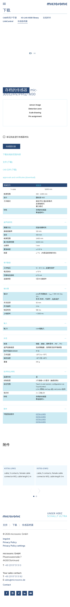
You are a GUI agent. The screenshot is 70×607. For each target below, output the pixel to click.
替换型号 (7, 185)
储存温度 (7, 358)
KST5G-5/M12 (41, 422)
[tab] (35, 222)
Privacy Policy (10, 542)
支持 (5, 525)
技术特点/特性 (9, 371)
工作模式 (7, 201)
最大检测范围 (9, 242)
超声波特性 (8, 222)
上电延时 (7, 313)
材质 (5, 343)
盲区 (5, 235)
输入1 (6, 328)
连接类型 (7, 279)
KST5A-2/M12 (41, 414)
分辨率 (6, 245)
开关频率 (7, 306)
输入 (5, 323)
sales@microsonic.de (15, 580)
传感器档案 (23, 21)
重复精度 (7, 249)
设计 (5, 197)
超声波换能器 (9, 347)
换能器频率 (8, 231)
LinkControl (8, 21)
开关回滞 (7, 302)
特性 (5, 210)
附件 (5, 409)
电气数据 (7, 262)
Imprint (6, 539)
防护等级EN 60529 (10, 351)
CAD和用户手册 (10, 17)
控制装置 (7, 380)
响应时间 (7, 310)
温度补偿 (7, 377)
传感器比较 (11, 146)
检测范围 (7, 194)
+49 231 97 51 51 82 (13, 576)
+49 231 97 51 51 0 (13, 565)
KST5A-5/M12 (41, 416)
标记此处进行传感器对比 (18, 137)
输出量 (6, 288)
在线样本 (47, 17)
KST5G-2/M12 (41, 419)
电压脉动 (7, 271)
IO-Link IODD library (30, 17)
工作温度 (7, 354)
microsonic (11, 517)
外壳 (5, 338)
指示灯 (6, 393)
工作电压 (7, 268)
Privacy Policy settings (14, 546)
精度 (5, 253)
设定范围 (7, 384)
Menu (4, 4)
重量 (5, 362)
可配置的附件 (9, 414)
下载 (14, 525)
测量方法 (7, 227)
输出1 (6, 294)
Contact (7, 585)
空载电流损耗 (9, 275)
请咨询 (38, 185)
